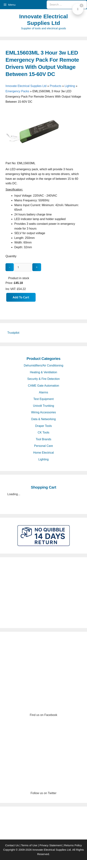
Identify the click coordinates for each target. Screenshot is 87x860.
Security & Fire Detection (43, 378)
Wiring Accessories (43, 412)
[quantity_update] (22, 267)
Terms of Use (29, 845)
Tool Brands (43, 439)
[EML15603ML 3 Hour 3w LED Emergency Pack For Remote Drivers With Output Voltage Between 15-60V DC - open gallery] (33, 158)
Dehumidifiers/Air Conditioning (43, 365)
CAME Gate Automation (43, 385)
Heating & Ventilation (43, 372)
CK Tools (43, 432)
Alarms (43, 392)
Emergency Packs (17, 91)
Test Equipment (43, 399)
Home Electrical (43, 452)
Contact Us (12, 845)
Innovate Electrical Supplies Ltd (26, 86)
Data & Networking (43, 419)
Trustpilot (13, 332)
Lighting (70, 86)
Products (55, 86)
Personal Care (43, 445)
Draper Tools (43, 425)
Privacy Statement (50, 845)
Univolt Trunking (43, 405)
